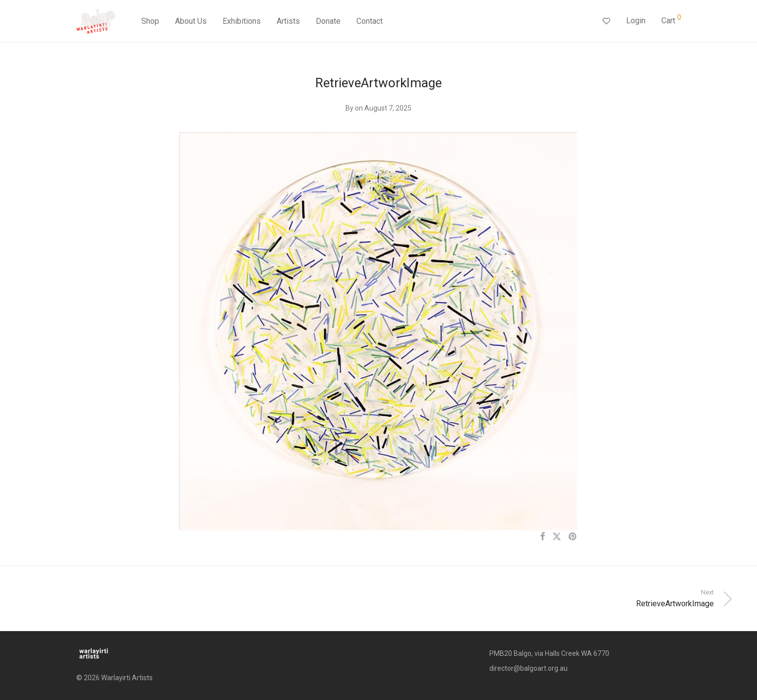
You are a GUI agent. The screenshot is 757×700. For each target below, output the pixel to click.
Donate (328, 21)
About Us (191, 21)
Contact (369, 21)
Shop (150, 21)
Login (635, 20)
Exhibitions (242, 21)
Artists (288, 21)
